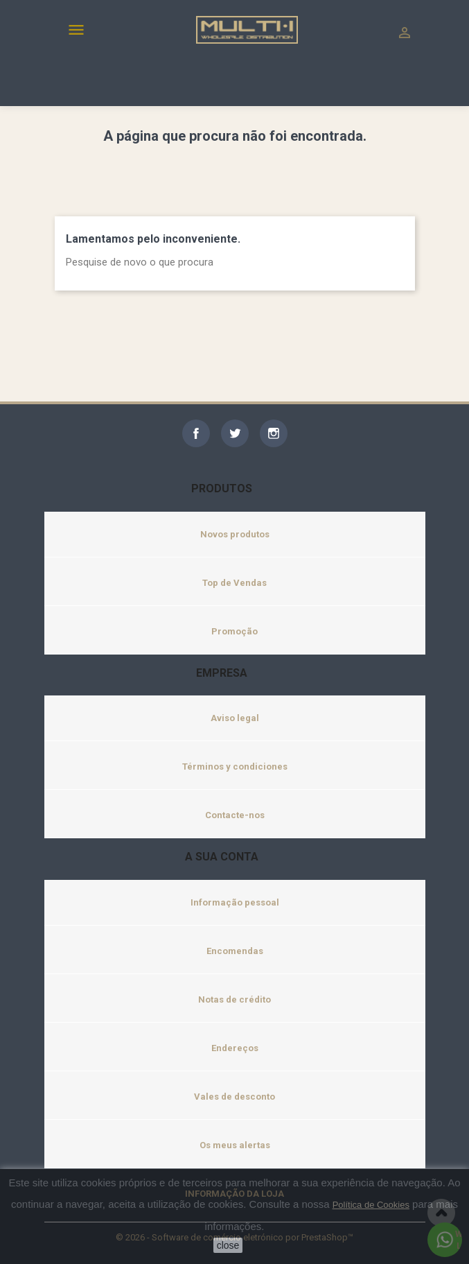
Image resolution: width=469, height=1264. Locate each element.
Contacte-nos (235, 815)
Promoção (234, 631)
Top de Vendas (234, 583)
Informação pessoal (235, 902)
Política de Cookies (371, 1205)
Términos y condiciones (234, 766)
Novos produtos (234, 534)
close (228, 1245)
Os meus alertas (235, 1145)
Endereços (234, 1048)
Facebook (196, 433)
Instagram (273, 433)
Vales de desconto (234, 1096)
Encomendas (234, 951)
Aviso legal (235, 718)
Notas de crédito (234, 999)
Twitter (235, 433)
